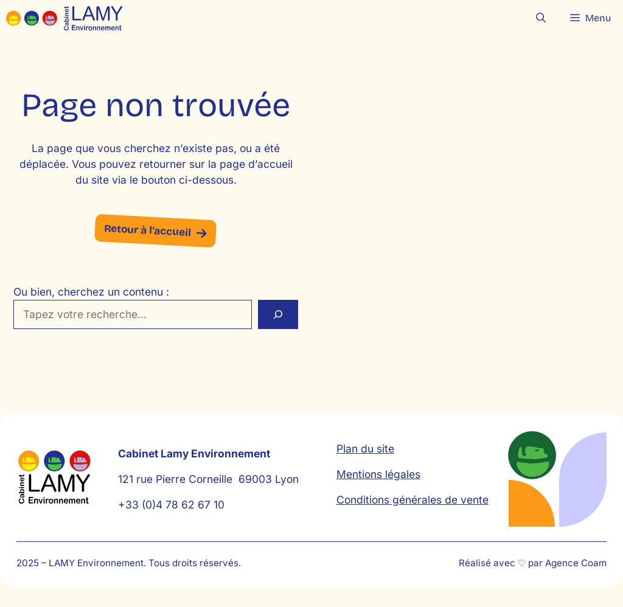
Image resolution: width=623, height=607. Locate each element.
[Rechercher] (278, 314)
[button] (541, 18)
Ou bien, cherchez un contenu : (91, 291)
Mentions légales (378, 474)
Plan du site (365, 448)
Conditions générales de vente (412, 499)
